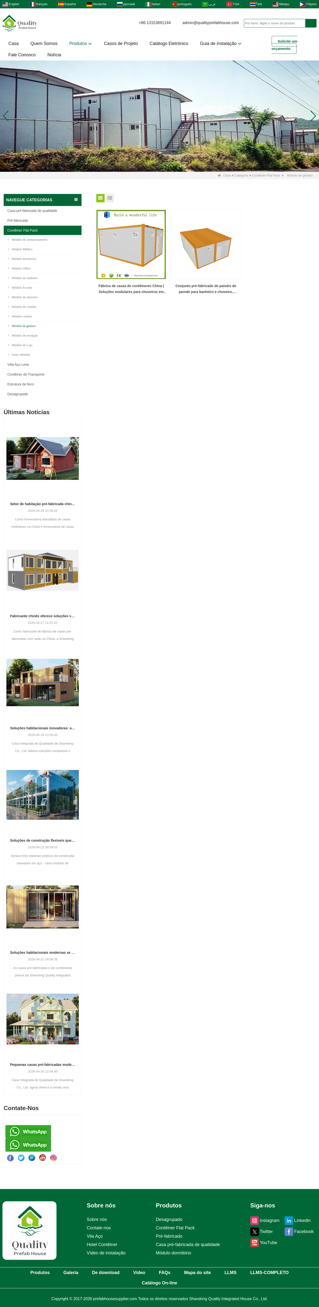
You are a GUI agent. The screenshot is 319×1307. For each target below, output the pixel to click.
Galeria (70, 1272)
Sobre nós (97, 1219)
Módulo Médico (20, 249)
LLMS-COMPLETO (269, 1272)
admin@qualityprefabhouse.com (210, 23)
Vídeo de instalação (106, 1252)
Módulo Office (19, 268)
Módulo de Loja (20, 345)
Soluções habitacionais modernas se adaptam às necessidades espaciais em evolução (42, 953)
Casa (13, 43)
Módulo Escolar (20, 287)
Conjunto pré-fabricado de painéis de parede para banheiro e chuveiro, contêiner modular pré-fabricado (205, 289)
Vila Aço (95, 1236)
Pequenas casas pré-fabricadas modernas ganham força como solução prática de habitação (42, 1065)
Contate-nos (99, 1227)
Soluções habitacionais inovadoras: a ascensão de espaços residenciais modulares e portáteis (42, 728)
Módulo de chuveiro (23, 297)
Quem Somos (43, 43)
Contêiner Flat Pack (266, 175)
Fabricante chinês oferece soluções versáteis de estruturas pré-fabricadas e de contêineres (42, 616)
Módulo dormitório (22, 259)
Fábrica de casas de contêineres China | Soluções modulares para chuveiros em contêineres (131, 289)
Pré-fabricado (17, 220)
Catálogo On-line (159, 1282)
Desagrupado (17, 394)
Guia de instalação (221, 43)
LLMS (230, 1272)
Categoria (241, 175)
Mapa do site (197, 1272)
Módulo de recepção (23, 335)
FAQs (164, 1272)
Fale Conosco (22, 54)
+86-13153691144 (155, 23)
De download (106, 1272)
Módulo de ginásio (22, 326)
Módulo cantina (20, 316)
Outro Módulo (19, 354)
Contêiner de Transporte (25, 374)
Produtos (80, 43)
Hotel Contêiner (102, 1244)
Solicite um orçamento (284, 45)
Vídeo (139, 1272)
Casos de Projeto (121, 43)
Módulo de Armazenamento (27, 239)
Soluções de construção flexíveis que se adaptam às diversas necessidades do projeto (42, 840)
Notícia (54, 54)
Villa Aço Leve (18, 365)
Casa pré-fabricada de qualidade (32, 211)
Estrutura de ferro (20, 384)
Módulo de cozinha (22, 306)
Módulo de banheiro (23, 278)
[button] (154, 166)
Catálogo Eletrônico (169, 43)
